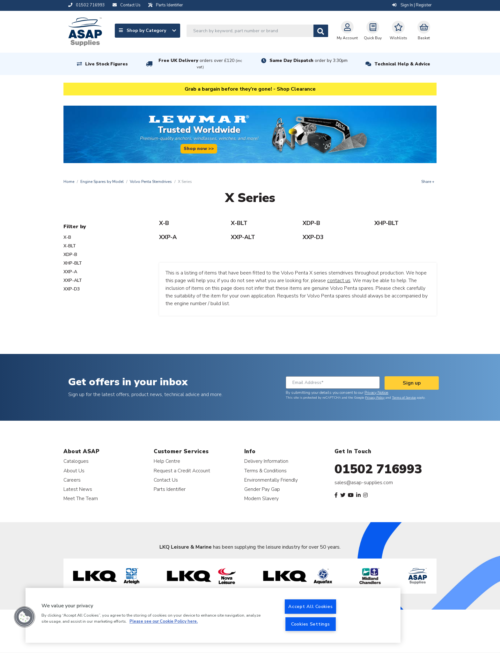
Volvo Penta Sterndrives (151, 181)
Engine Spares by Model (102, 181)
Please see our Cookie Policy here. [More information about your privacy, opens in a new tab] (163, 622)
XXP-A (70, 272)
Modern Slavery (261, 498)
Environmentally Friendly (271, 480)
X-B (67, 237)
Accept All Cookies (310, 606)
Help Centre (167, 461)
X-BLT (69, 246)
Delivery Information (266, 461)
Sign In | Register (412, 5)
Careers (72, 480)
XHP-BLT (72, 263)
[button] (24, 617)
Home (68, 181)
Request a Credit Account (182, 470)
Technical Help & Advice (402, 64)
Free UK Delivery (200, 63)
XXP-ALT (72, 280)
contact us (338, 280)
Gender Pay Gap (262, 489)
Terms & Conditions (265, 470)
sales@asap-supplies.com (364, 482)
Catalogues (76, 461)
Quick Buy (373, 31)
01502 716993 (378, 469)
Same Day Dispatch (308, 60)
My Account (347, 31)
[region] (213, 615)
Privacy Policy (375, 397)
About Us (74, 470)
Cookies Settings (310, 624)
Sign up (412, 383)
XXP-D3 (71, 289)
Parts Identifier (170, 489)
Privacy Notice (376, 392)
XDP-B (70, 254)
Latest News (77, 489)
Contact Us (166, 480)
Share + (427, 181)
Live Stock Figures (106, 64)
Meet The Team (80, 498)
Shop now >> (199, 148)
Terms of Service (404, 397)
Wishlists (398, 31)
